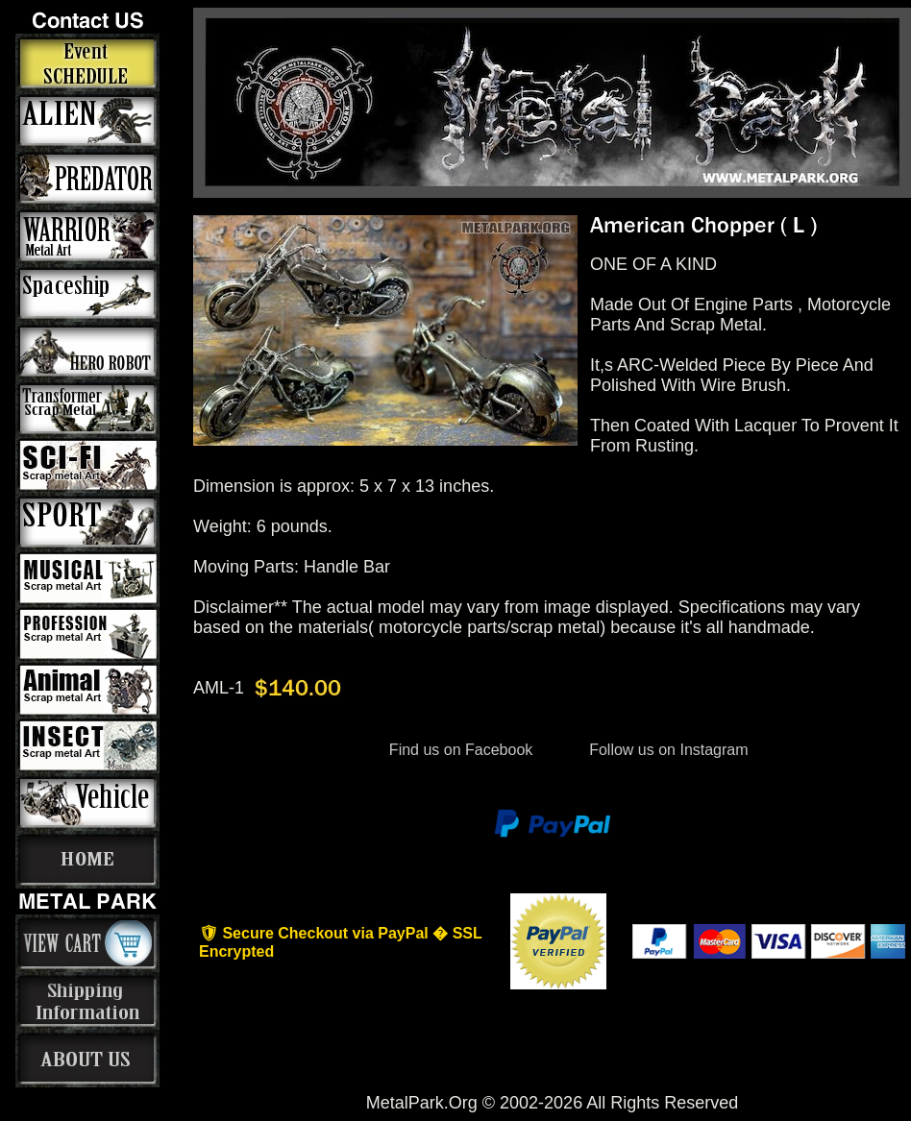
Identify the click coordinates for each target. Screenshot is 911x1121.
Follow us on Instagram (667, 750)
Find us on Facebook (460, 750)
